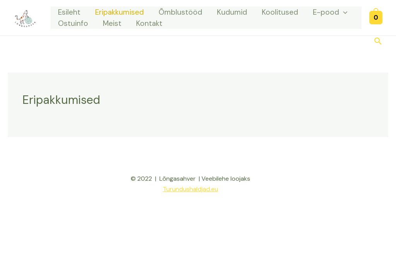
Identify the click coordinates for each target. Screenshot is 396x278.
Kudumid (232, 12)
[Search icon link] (378, 42)
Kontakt (149, 23)
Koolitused (280, 12)
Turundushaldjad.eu (190, 189)
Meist (112, 23)
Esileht (69, 12)
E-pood (330, 12)
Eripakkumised (119, 12)
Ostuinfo (73, 23)
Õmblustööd (180, 12)
